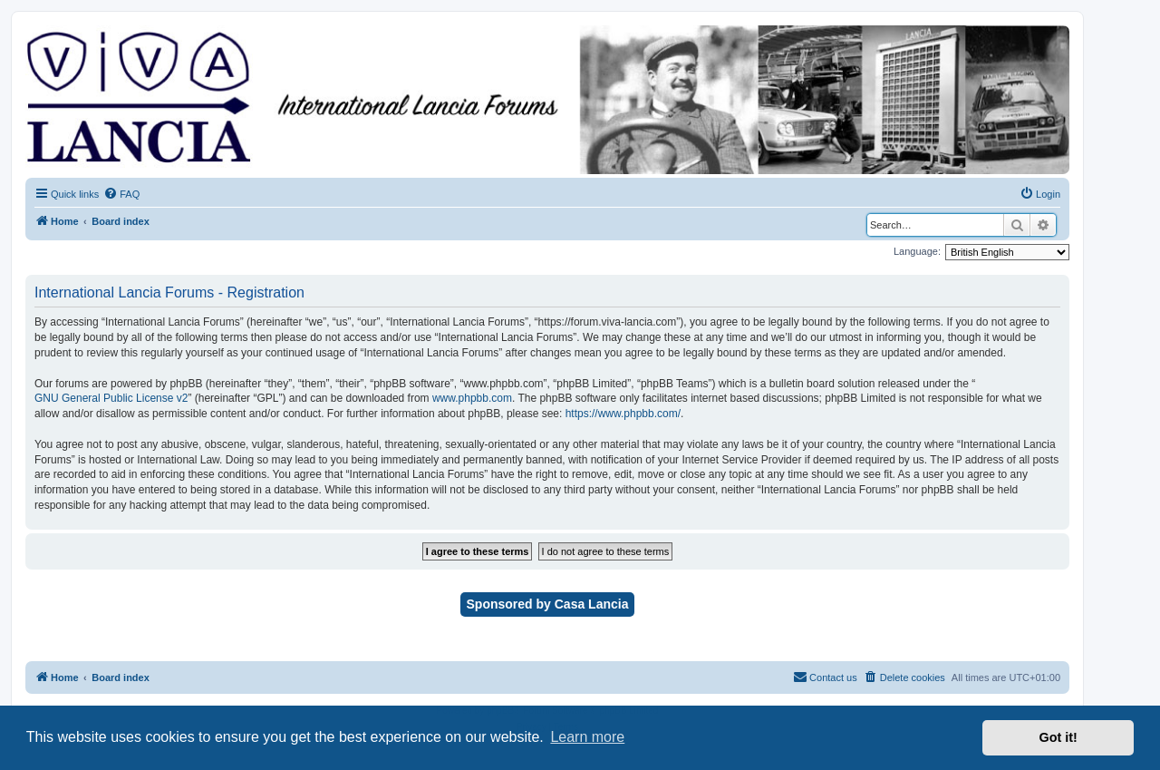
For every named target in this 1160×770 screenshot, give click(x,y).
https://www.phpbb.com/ (623, 413)
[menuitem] (121, 194)
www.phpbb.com (472, 398)
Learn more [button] (587, 737)
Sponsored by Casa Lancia (548, 604)
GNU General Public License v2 (111, 398)
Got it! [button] (1058, 737)
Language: (917, 251)
